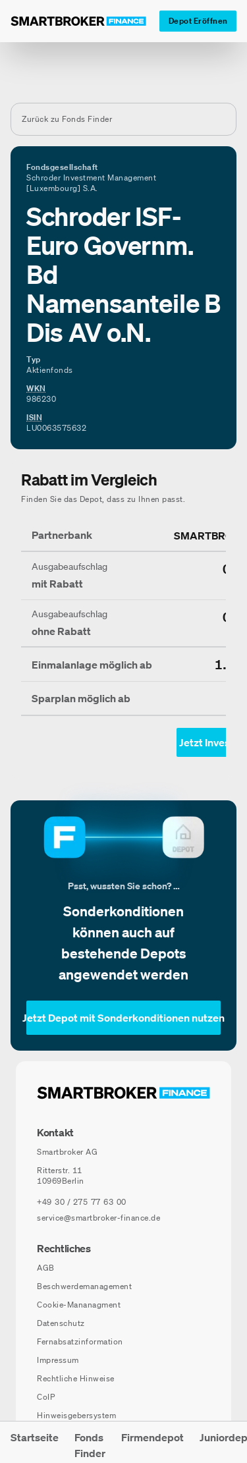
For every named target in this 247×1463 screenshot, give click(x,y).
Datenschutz (61, 1323)
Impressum (58, 1360)
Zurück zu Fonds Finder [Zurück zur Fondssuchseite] (67, 118)
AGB (46, 1267)
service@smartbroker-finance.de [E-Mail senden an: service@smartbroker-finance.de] (98, 1217)
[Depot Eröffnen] (197, 21)
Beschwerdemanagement (84, 1286)
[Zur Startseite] (78, 21)
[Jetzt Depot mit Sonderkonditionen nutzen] (123, 1018)
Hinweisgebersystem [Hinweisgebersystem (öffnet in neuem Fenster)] (76, 1415)
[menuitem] (35, 1442)
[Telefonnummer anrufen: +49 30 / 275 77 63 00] (81, 1202)
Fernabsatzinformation (80, 1341)
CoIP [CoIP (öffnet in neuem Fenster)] (46, 1396)
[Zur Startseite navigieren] (123, 1092)
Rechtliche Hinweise (76, 1378)
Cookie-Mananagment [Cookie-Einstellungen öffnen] (79, 1304)
